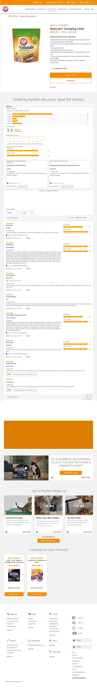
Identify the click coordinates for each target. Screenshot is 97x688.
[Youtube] (75, 633)
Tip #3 (18, 506)
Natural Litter (52, 626)
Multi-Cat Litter (53, 621)
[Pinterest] (75, 623)
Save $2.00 (71, 81)
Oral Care (62, 9)
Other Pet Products (54, 631)
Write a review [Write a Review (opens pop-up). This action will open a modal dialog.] (72, 32)
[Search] (92, 9)
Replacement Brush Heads (14, 650)
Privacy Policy (75, 661)
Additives (30, 618)
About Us (37, 2)
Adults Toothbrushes (12, 645)
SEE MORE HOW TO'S (48, 541)
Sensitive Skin (31, 624)
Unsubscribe (75, 675)
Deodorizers (10, 624)
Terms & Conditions (77, 658)
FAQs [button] (53, 87)
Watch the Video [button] (71, 473)
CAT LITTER (12, 16)
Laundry (42, 9)
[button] (86, 2)
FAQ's (61, 2)
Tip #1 (79, 506)
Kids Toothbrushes (12, 647)
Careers (74, 669)
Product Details (14, 588)
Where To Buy (50, 2)
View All (9, 630)
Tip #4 (48, 506)
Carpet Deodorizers (12, 621)
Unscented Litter (53, 629)
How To (87, 9)
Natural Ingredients (28, 16)
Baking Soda (30, 9)
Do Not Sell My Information (79, 678)
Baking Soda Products (13, 618)
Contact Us (75, 663)
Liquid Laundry (32, 621)
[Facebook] (75, 618)
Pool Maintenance (11, 626)
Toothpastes (10, 653)
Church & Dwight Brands (78, 672)
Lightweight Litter (54, 624)
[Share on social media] (7, 532)
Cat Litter (51, 9)
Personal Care (75, 9)
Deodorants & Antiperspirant (36, 645)
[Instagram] (75, 628)
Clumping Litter (53, 618)
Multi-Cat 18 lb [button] (71, 68)
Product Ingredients (77, 666)
